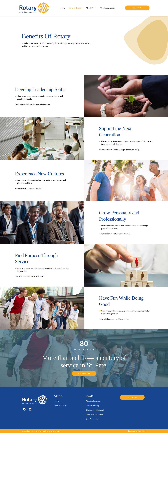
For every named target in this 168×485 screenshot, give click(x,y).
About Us (91, 8)
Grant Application (107, 8)
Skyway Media (142, 431)
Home (62, 8)
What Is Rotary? (75, 8)
